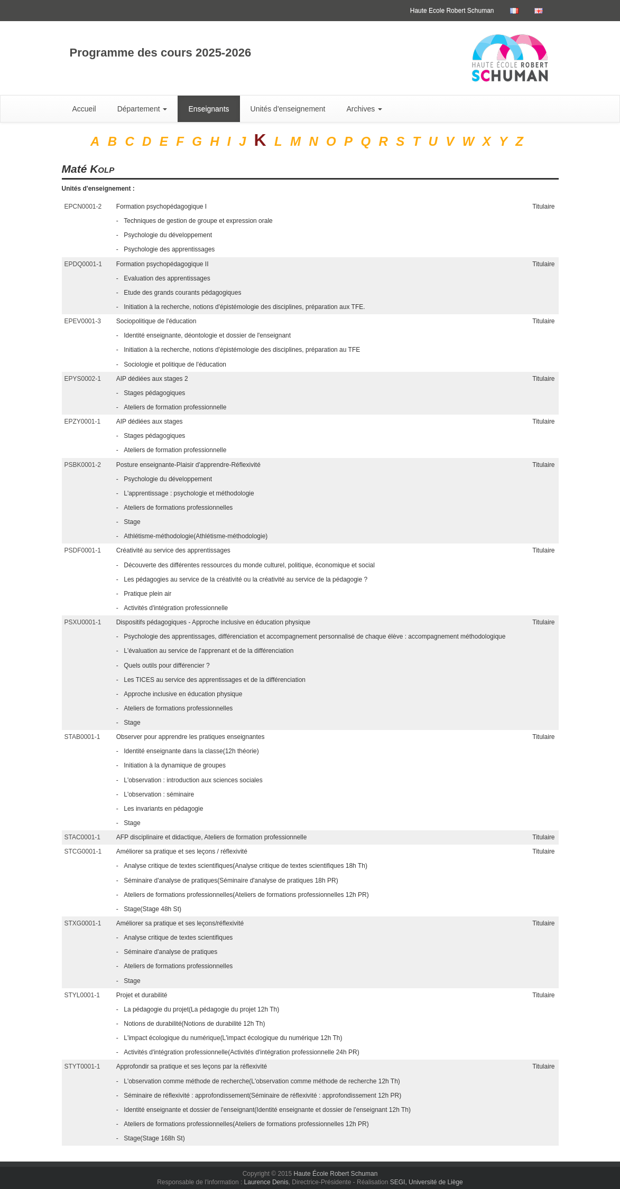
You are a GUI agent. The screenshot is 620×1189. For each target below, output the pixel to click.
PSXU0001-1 (82, 622)
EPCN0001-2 (83, 206)
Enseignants (208, 109)
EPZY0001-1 (82, 421)
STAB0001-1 (82, 737)
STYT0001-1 (82, 1066)
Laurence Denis (266, 1182)
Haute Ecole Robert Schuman (452, 10)
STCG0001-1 (83, 851)
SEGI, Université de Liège (426, 1182)
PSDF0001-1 (82, 550)
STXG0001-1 (82, 923)
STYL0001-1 (82, 995)
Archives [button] (365, 109)
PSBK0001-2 (82, 465)
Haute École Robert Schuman (336, 1173)
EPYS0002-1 (82, 378)
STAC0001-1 (82, 837)
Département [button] (142, 109)
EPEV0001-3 (82, 321)
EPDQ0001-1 (83, 264)
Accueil (84, 109)
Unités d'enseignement (288, 109)
